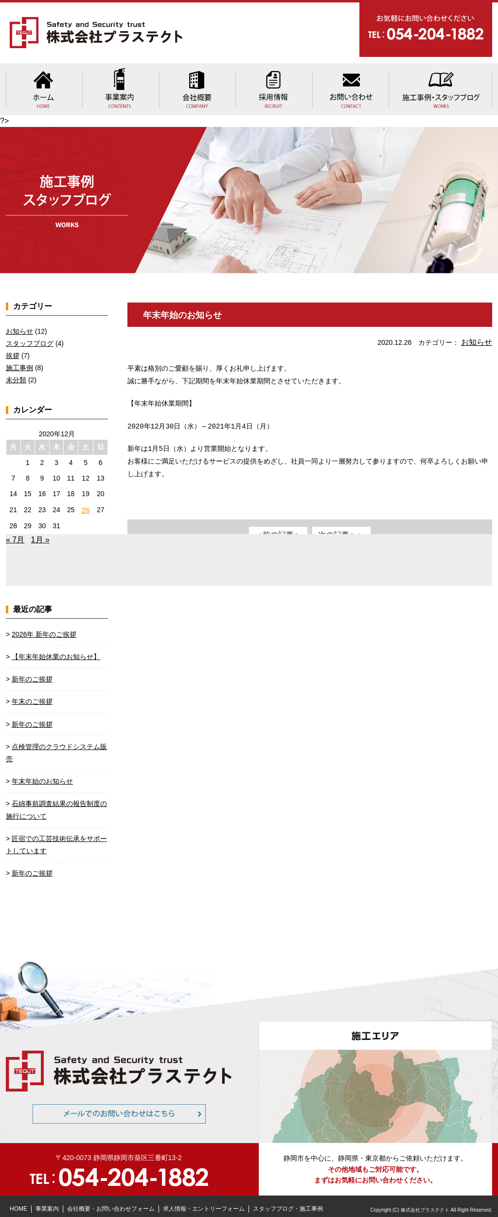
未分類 (16, 374)
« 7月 (15, 532)
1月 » (40, 532)
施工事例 (19, 362)
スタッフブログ (29, 337)
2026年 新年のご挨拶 (44, 627)
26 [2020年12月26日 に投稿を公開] (86, 503)
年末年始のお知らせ (187, 308)
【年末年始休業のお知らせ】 (56, 649)
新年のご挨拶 (32, 672)
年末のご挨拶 (32, 694)
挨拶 (12, 349)
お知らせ (478, 335)
